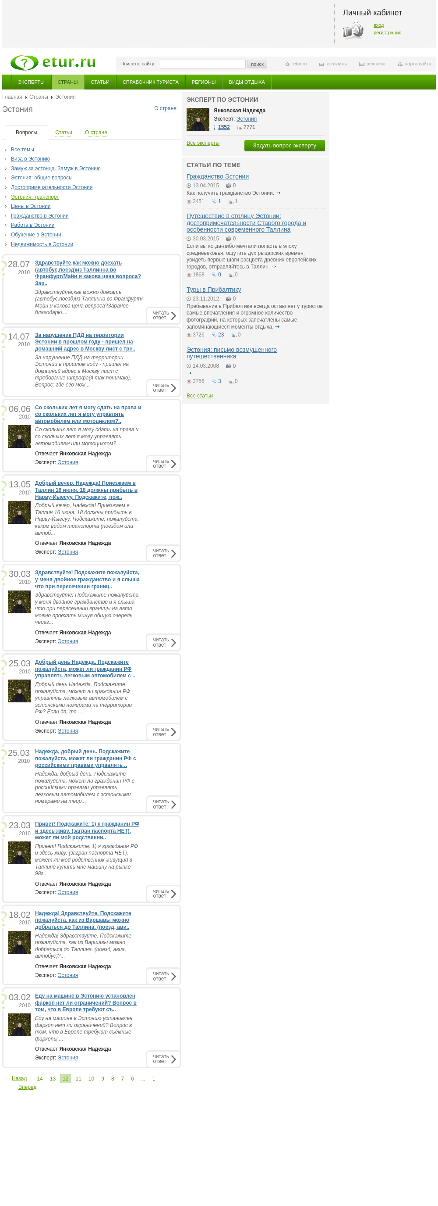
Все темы (22, 150)
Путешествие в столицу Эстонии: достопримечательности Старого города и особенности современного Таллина (246, 222)
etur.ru (300, 63)
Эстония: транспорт (35, 197)
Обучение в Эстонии (36, 235)
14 (39, 1079)
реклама (376, 63)
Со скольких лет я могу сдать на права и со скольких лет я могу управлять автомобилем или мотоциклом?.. (88, 414)
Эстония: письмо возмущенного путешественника (232, 353)
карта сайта (418, 63)
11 (78, 1079)
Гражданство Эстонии (218, 176)
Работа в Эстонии (32, 225)
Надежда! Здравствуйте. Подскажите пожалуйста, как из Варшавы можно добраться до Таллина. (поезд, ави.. (83, 920)
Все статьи (200, 396)
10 (91, 1079)
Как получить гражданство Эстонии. (230, 193)
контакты (337, 63)
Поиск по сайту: (137, 63)
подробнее (278, 193)
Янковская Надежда (239, 110)
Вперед (27, 1087)
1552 (224, 127)
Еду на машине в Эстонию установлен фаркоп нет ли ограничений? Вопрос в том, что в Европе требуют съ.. (86, 1003)
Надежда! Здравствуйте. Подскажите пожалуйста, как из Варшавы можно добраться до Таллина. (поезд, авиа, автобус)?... (83, 946)
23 (221, 335)
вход (379, 25)
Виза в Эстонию (30, 159)
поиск (257, 64)
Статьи (100, 82)
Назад (19, 1078)
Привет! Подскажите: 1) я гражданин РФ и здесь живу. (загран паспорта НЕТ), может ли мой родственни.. (87, 831)
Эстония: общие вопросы (42, 178)
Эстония (68, 462)
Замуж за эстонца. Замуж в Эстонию (56, 168)
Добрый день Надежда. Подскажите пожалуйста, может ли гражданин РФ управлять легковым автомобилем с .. (85, 669)
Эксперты (31, 82)
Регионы (204, 82)
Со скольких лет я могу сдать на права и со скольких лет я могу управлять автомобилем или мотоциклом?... (86, 436)
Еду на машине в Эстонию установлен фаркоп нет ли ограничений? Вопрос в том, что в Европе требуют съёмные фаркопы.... (83, 1028)
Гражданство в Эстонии (40, 216)
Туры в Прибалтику (214, 289)
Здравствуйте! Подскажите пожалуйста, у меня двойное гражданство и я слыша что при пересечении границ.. (87, 579)
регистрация (388, 32)
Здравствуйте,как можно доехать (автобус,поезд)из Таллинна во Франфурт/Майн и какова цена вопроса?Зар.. (88, 273)
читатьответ (161, 315)
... (143, 1079)
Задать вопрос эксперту (284, 145)
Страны (68, 82)
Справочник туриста (151, 82)
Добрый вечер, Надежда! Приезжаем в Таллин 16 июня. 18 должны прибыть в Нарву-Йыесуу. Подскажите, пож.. (86, 490)
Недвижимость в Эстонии (42, 244)
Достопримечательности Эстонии (51, 187)
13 (53, 1079)
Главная (12, 97)
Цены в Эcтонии (31, 206)
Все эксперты (203, 143)
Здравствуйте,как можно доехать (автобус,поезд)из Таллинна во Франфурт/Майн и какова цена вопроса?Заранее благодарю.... (88, 302)
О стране (165, 108)
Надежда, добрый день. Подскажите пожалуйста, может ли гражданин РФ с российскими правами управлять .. (85, 758)
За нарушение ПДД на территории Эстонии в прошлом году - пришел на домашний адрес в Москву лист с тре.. (85, 342)
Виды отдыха (247, 82)
